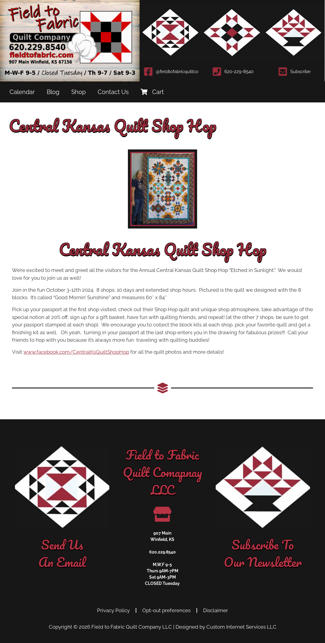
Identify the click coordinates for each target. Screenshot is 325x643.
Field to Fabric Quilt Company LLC (131, 627)
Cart (152, 92)
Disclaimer (215, 610)
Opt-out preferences (166, 610)
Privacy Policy (113, 610)
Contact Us (113, 92)
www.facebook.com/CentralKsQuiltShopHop (76, 352)
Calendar (22, 92)
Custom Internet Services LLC (241, 627)
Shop (78, 92)
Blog (53, 92)
